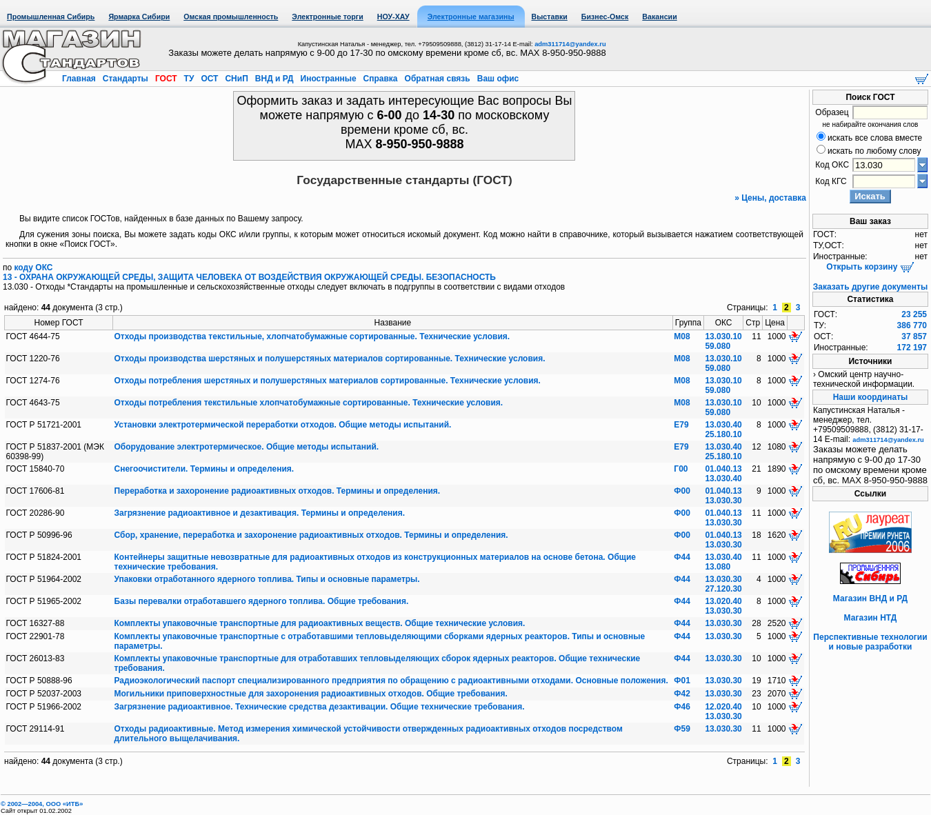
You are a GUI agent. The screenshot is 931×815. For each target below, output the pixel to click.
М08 (682, 336)
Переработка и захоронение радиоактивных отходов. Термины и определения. (277, 491)
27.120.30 (723, 589)
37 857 (914, 336)
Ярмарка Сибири (139, 16)
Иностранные (328, 78)
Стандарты (125, 78)
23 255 (914, 314)
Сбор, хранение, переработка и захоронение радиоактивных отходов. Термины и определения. (311, 535)
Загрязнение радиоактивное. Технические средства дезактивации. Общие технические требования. (319, 707)
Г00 (681, 469)
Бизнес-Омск (605, 16)
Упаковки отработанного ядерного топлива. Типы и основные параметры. (267, 579)
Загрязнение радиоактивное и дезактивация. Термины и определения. (260, 513)
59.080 (717, 346)
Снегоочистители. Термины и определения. (204, 469)
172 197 (912, 347)
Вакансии (659, 16)
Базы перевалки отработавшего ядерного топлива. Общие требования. (261, 601)
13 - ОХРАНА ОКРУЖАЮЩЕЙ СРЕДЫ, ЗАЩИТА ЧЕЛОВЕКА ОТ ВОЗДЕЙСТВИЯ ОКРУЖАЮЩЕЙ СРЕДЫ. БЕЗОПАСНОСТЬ (249, 277)
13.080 (717, 567)
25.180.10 (723, 434)
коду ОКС (33, 267)
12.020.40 (723, 707)
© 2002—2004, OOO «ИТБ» (42, 804)
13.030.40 (723, 425)
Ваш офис (496, 78)
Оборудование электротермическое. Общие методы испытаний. (246, 447)
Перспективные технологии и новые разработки (870, 642)
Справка (380, 78)
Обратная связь (437, 78)
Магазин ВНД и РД (870, 598)
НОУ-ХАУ (393, 16)
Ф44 (682, 557)
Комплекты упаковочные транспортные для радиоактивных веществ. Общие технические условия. (319, 623)
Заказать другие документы (870, 287)
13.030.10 (723, 336)
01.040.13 (723, 469)
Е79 (681, 425)
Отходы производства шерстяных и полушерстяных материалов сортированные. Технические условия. (329, 358)
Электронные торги (327, 16)
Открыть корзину (870, 267)
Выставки (550, 16)
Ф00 (682, 491)
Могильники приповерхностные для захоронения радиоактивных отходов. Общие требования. (311, 693)
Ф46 (682, 707)
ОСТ (210, 78)
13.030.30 (723, 500)
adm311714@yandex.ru (569, 44)
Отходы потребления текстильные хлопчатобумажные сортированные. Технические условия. (308, 403)
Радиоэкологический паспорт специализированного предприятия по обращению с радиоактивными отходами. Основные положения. (391, 680)
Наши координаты (870, 397)
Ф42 (682, 693)
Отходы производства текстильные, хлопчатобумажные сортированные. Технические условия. (312, 336)
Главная (80, 78)
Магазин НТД (870, 618)
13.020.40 (723, 601)
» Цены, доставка (770, 198)
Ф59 (682, 729)
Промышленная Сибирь (50, 16)
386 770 (912, 325)
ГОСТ (166, 78)
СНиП (236, 78)
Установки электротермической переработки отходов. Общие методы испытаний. (283, 425)
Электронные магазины (471, 16)
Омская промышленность (230, 16)
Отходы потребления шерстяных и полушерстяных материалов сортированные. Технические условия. (327, 380)
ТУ (188, 78)
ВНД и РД (273, 78)
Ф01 (682, 680)
